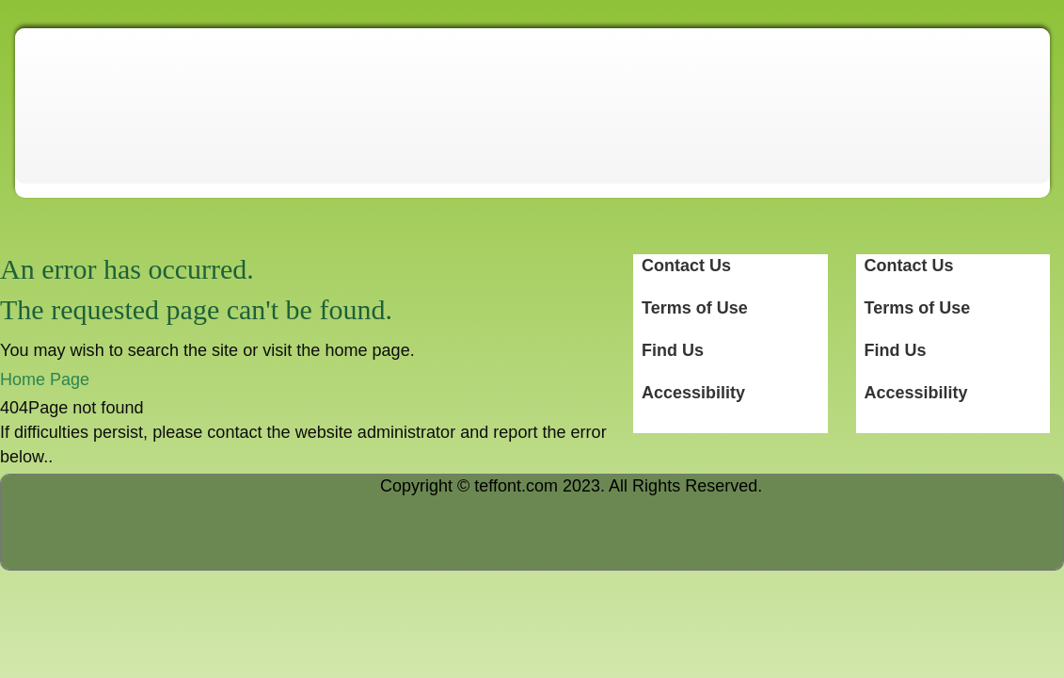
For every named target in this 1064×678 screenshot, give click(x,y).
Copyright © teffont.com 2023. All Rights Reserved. (571, 485)
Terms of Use (918, 308)
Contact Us (909, 265)
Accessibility (916, 392)
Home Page (44, 379)
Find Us (896, 350)
